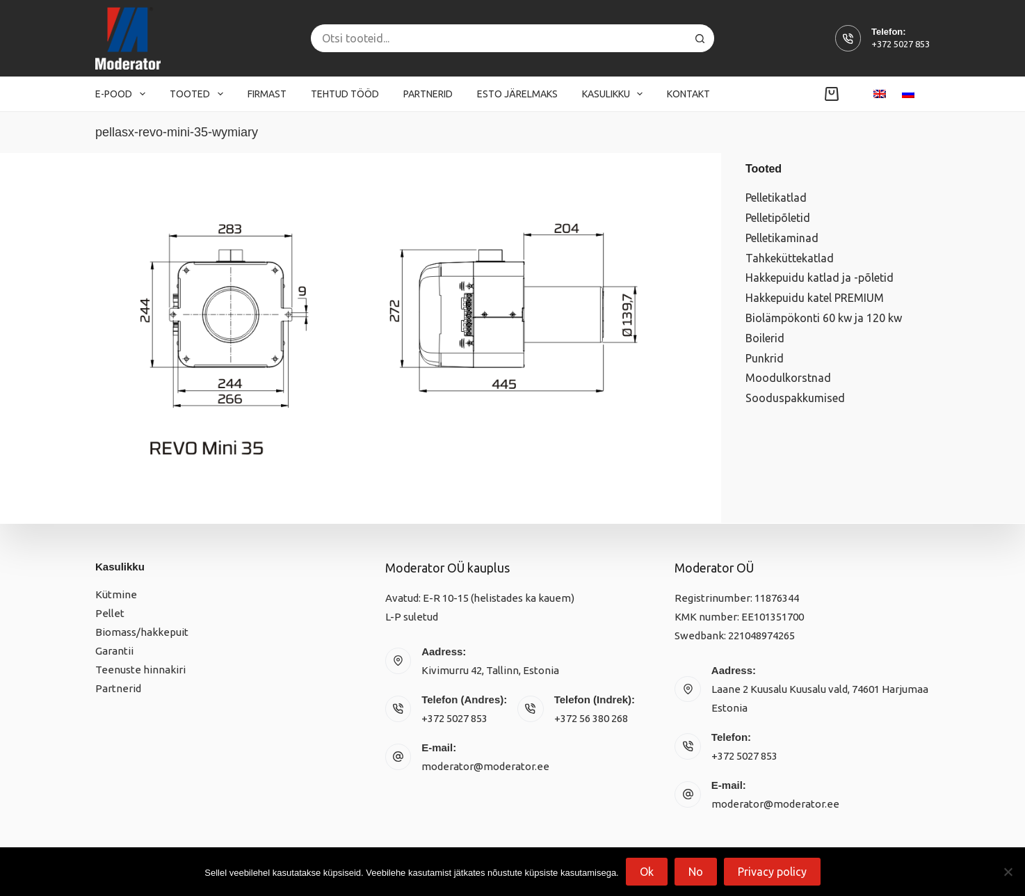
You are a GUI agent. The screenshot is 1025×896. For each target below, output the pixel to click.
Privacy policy (772, 871)
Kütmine (116, 594)
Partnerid (428, 93)
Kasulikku (615, 94)
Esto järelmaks (517, 93)
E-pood (123, 94)
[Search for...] (498, 38)
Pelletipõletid (777, 217)
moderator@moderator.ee (485, 766)
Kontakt (688, 93)
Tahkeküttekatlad (789, 258)
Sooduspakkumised (795, 398)
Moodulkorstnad (788, 377)
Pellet (109, 613)
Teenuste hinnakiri (140, 669)
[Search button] (700, 38)
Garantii (114, 651)
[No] (1008, 872)
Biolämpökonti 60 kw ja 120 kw (823, 318)
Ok (647, 871)
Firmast (267, 93)
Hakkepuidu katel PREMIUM (814, 297)
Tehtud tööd (345, 93)
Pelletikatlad (776, 197)
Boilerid (764, 338)
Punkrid (764, 358)
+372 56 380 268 (591, 718)
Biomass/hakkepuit (141, 632)
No (695, 871)
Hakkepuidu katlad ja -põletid (819, 277)
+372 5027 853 (900, 44)
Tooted (199, 94)
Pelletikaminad (781, 238)
